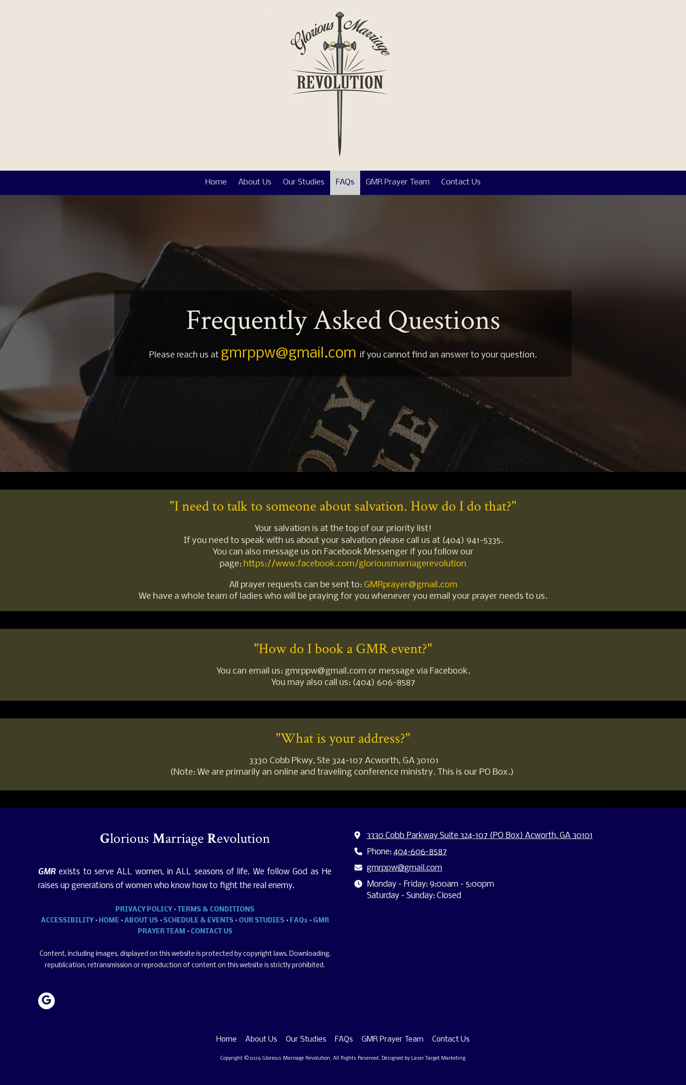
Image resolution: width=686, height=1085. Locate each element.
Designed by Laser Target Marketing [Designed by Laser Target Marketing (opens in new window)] (423, 1058)
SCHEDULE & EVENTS (198, 920)
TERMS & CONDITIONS (216, 909)
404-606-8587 (420, 852)
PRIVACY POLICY (143, 909)
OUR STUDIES (261, 920)
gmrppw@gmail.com (404, 868)
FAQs (299, 920)
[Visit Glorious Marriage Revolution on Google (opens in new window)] (46, 1001)
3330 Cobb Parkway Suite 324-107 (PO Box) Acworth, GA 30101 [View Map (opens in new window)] (480, 835)
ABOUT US (141, 920)
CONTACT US (211, 931)
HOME (109, 920)
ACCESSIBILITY (67, 920)
